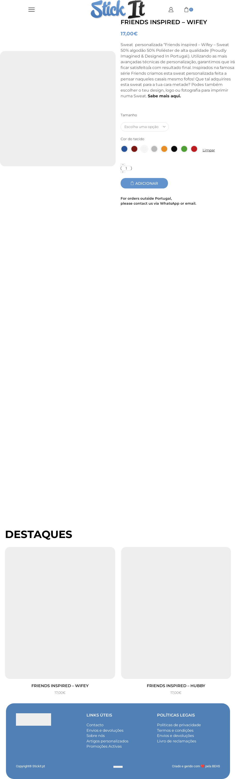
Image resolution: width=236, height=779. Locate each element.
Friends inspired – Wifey (60, 685)
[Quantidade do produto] (126, 168)
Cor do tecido (132, 139)
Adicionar (146, 183)
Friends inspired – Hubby (176, 685)
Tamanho (129, 115)
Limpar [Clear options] (209, 150)
